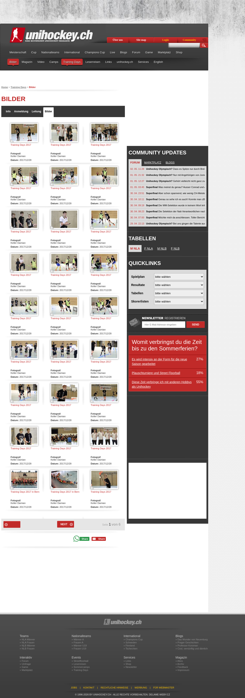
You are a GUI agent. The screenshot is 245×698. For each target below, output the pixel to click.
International (72, 52)
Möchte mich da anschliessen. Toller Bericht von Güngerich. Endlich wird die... (175, 217)
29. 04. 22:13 (137, 223)
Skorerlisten (140, 301)
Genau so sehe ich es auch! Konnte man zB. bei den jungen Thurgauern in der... (175, 199)
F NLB (175, 248)
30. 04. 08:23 (137, 211)
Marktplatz (164, 52)
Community (189, 39)
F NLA (148, 248)
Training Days (72, 62)
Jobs (74, 687)
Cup (33, 52)
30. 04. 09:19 (137, 205)
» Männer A (78, 639)
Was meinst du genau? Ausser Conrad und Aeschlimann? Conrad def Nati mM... (175, 187)
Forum (136, 52)
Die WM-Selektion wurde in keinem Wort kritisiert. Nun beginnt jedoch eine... (175, 205)
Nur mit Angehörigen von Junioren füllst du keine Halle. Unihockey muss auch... (175, 175)
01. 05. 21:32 (137, 175)
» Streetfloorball (80, 661)
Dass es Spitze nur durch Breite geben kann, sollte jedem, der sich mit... (175, 169)
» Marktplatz (26, 670)
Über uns (118, 39)
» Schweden (130, 642)
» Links (127, 661)
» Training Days (80, 670)
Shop (179, 52)
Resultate (138, 285)
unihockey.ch (125, 62)
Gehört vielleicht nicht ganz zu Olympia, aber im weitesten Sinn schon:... (175, 181)
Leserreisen (92, 62)
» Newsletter (130, 667)
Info (8, 111)
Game (149, 52)
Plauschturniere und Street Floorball (156, 373)
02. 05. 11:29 (137, 169)
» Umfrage (25, 664)
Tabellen (137, 293)
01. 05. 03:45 (137, 187)
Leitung (36, 111)
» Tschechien (130, 648)
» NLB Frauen (27, 648)
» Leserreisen (79, 664)
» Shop (127, 664)
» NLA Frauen (27, 642)
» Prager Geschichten (187, 642)
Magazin (27, 62)
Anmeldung (21, 111)
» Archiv (180, 664)
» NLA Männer (27, 639)
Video (40, 62)
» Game (24, 667)
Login (165, 39)
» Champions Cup (133, 639)
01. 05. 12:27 (137, 181)
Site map (141, 39)
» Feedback (182, 667)
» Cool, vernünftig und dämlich (192, 648)
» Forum (24, 661)
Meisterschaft (18, 52)
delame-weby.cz (159, 694)
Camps (53, 62)
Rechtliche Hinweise (114, 687)
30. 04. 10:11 (137, 199)
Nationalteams (50, 52)
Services (143, 62)
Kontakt (88, 687)
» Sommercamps (81, 667)
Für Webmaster (163, 687)
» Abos (179, 661)
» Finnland (129, 645)
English (158, 62)
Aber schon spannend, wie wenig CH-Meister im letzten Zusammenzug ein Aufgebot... (175, 193)
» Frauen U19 (79, 648)
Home (4, 87)
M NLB (162, 248)
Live (112, 52)
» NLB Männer (27, 645)
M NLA (135, 248)
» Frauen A (77, 642)
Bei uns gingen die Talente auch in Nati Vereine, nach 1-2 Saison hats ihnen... (175, 223)
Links (108, 62)
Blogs (123, 52)
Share (85, 539)
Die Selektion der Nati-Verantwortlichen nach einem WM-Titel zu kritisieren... (175, 211)
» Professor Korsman (187, 645)
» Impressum (182, 670)
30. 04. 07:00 (137, 217)
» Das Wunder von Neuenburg (192, 639)
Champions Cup (95, 52)
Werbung (141, 687)
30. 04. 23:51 (137, 193)
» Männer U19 (79, 645)
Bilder (13, 62)
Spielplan (138, 276)
